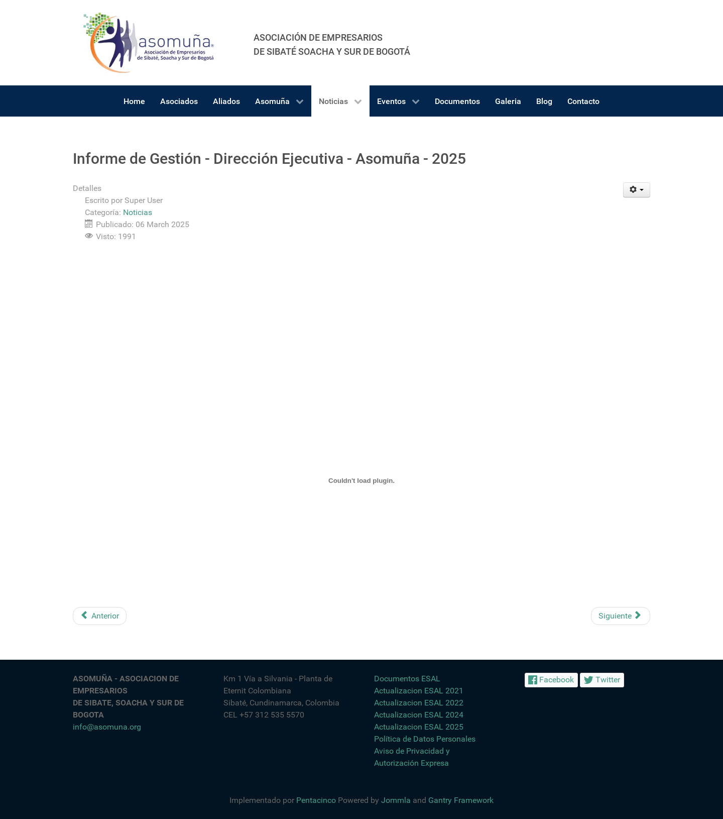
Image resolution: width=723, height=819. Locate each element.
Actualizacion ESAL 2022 (418, 702)
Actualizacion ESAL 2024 (418, 715)
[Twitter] (602, 680)
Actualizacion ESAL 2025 (418, 727)
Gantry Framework (461, 800)
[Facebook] (551, 680)
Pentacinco (316, 800)
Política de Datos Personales (424, 739)
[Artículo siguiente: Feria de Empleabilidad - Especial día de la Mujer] (620, 616)
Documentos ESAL (407, 678)
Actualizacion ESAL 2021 (418, 690)
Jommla (396, 800)
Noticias (137, 212)
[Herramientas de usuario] (637, 189)
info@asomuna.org (107, 727)
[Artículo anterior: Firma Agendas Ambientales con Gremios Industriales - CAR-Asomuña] (100, 616)
